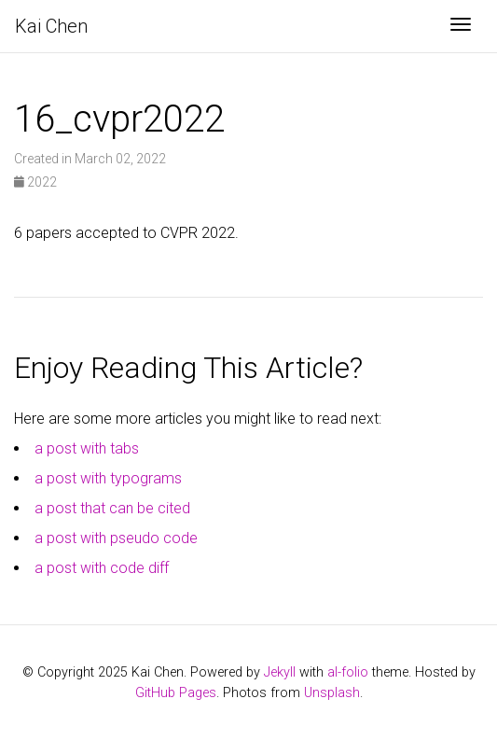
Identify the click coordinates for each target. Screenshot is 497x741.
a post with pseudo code (116, 538)
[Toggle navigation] (460, 26)
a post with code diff (102, 568)
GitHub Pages (175, 693)
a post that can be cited (112, 508)
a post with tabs (87, 448)
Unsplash (332, 693)
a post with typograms (108, 478)
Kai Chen (51, 26)
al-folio (347, 672)
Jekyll (280, 672)
